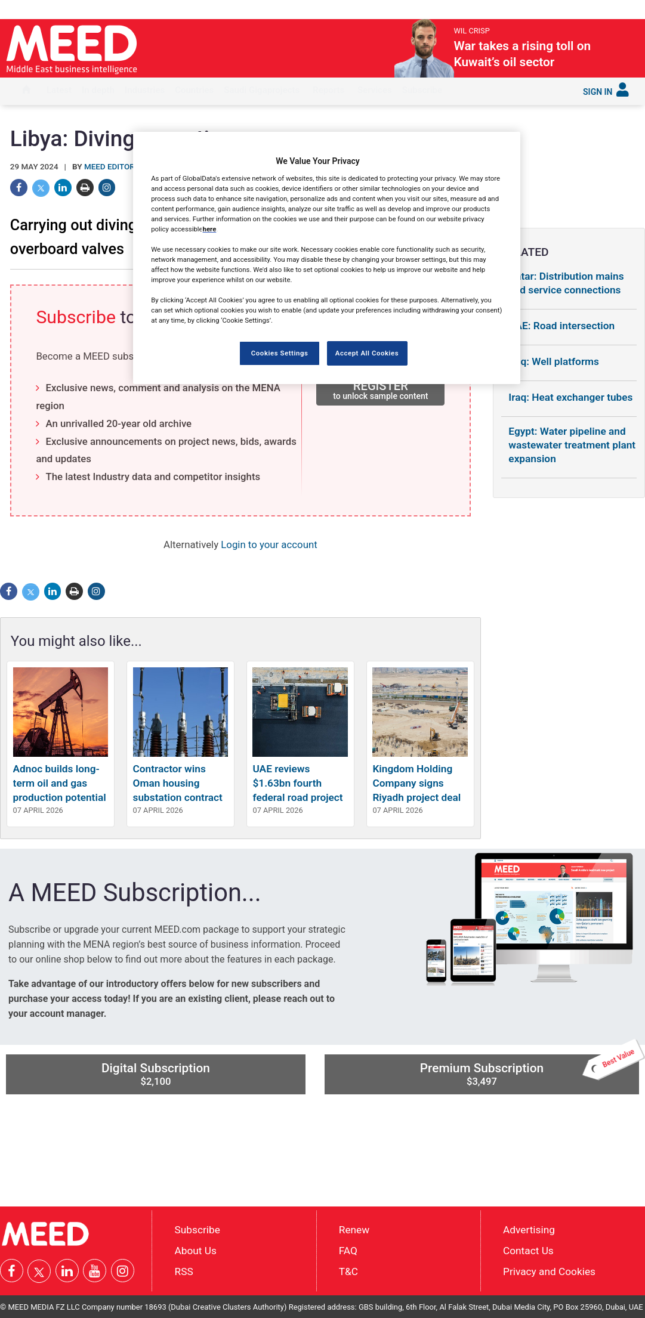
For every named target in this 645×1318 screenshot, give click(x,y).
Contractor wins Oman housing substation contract (178, 783)
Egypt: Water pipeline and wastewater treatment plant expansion (571, 445)
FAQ (348, 1251)
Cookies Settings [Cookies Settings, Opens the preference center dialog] (279, 353)
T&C (348, 1271)
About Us (196, 1251)
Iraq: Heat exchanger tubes (570, 397)
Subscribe (422, 90)
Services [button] (374, 90)
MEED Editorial (115, 166)
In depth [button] (98, 90)
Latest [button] (59, 90)
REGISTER (380, 390)
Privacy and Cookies (549, 1271)
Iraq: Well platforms (553, 361)
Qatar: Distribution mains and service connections (566, 283)
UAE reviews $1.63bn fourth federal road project (297, 783)
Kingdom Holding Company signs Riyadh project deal (416, 783)
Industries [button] (145, 90)
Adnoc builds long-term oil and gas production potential (59, 783)
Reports (328, 90)
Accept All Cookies (367, 353)
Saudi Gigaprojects (262, 90)
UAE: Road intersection (561, 326)
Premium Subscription (529, 1070)
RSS (184, 1271)
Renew (354, 1230)
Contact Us (528, 1251)
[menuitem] (26, 91)
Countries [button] (194, 90)
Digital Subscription (155, 1074)
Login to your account (269, 544)
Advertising (529, 1230)
